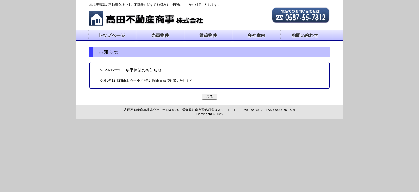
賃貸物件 (208, 35)
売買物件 (160, 35)
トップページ (112, 35)
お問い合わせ (304, 35)
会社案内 (256, 35)
